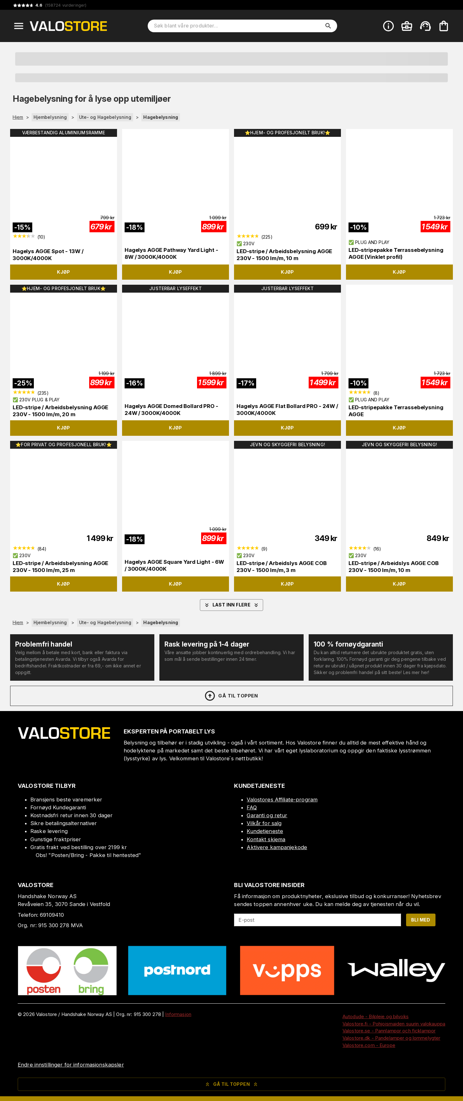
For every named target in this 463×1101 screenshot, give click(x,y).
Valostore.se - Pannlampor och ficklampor (389, 1031)
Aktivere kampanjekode (277, 847)
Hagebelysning (160, 117)
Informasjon (178, 1014)
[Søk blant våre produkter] (238, 26)
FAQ (251, 807)
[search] (328, 26)
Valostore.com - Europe (369, 1045)
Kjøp (63, 272)
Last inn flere (232, 605)
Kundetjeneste (265, 831)
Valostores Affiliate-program (282, 799)
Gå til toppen (231, 696)
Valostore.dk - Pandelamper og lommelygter (391, 1038)
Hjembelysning (50, 117)
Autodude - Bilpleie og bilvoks (376, 1016)
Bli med (420, 919)
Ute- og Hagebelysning (105, 117)
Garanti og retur (267, 815)
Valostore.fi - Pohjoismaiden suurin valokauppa (394, 1024)
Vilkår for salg (264, 823)
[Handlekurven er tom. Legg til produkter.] (444, 26)
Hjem (18, 117)
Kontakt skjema (266, 839)
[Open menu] (18, 25)
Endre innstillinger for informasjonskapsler (71, 1064)
